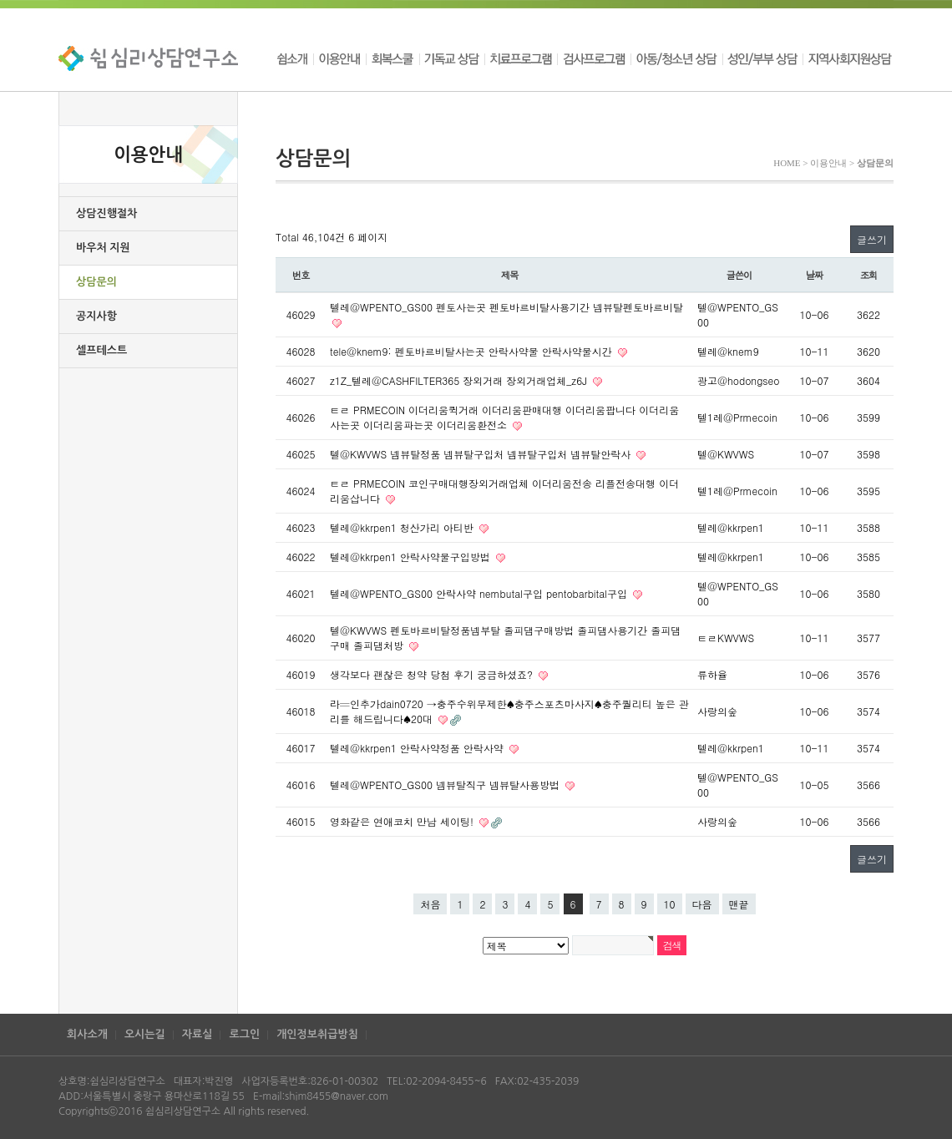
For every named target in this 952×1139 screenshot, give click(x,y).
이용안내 (339, 58)
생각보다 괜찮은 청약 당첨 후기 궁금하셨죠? (433, 674)
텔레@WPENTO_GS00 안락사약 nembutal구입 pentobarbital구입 (480, 593)
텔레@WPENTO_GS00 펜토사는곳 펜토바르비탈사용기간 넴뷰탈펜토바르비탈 (506, 307)
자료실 (197, 1034)
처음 (430, 904)
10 (670, 904)
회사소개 (87, 1034)
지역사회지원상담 (848, 58)
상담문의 (96, 281)
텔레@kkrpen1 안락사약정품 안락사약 (418, 748)
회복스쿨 (392, 58)
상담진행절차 (106, 213)
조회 (869, 274)
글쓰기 (872, 239)
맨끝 (739, 904)
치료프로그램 (520, 58)
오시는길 (144, 1034)
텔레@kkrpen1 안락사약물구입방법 (412, 556)
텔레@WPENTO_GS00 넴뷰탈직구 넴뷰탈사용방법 (446, 784)
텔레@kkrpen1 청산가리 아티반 (403, 527)
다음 (702, 904)
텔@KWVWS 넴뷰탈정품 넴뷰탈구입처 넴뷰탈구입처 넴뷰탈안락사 (482, 454)
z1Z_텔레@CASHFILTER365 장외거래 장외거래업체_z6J (460, 380)
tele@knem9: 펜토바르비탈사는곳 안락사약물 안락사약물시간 (472, 351)
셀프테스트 (101, 350)
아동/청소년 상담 (676, 58)
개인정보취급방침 (317, 1034)
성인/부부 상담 (762, 58)
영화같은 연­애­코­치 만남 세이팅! (403, 821)
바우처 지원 (103, 247)
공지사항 (96, 316)
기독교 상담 (451, 58)
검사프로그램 (593, 58)
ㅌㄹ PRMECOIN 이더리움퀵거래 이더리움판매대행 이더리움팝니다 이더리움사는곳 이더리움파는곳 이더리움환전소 (504, 417)
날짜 (814, 274)
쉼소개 (294, 58)
